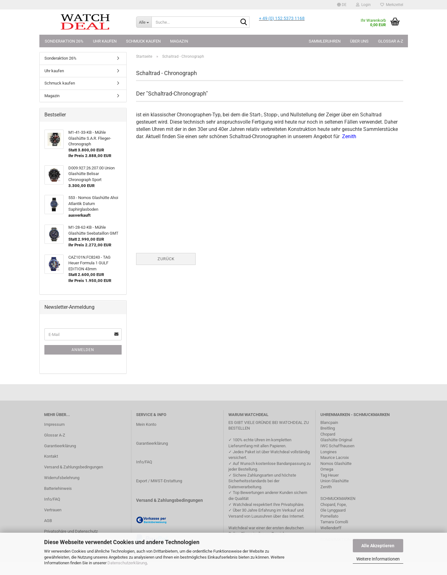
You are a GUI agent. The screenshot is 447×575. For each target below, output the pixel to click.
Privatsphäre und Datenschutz (71, 531)
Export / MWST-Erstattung (159, 480)
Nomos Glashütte (336, 463)
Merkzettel (391, 5)
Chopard (327, 434)
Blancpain (329, 422)
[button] (341, 4)
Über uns (359, 41)
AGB (48, 520)
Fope (341, 504)
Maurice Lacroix (334, 457)
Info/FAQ (52, 499)
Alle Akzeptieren (377, 545)
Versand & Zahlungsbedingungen (73, 467)
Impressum (54, 424)
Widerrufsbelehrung (61, 477)
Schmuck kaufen (143, 41)
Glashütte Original (336, 439)
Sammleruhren (325, 41)
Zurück (166, 258)
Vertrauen (52, 510)
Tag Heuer (329, 475)
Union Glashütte (334, 480)
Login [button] (363, 5)
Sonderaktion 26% (64, 41)
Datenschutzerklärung (127, 562)
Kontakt (51, 456)
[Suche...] (144, 22)
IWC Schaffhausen (337, 445)
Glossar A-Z (390, 41)
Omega (326, 469)
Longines (328, 451)
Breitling (327, 428)
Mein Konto (146, 424)
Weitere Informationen (378, 558)
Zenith (326, 486)
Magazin (179, 41)
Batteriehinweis (58, 488)
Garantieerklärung (60, 445)
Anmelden (83, 350)
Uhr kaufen (105, 41)
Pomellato (329, 516)
